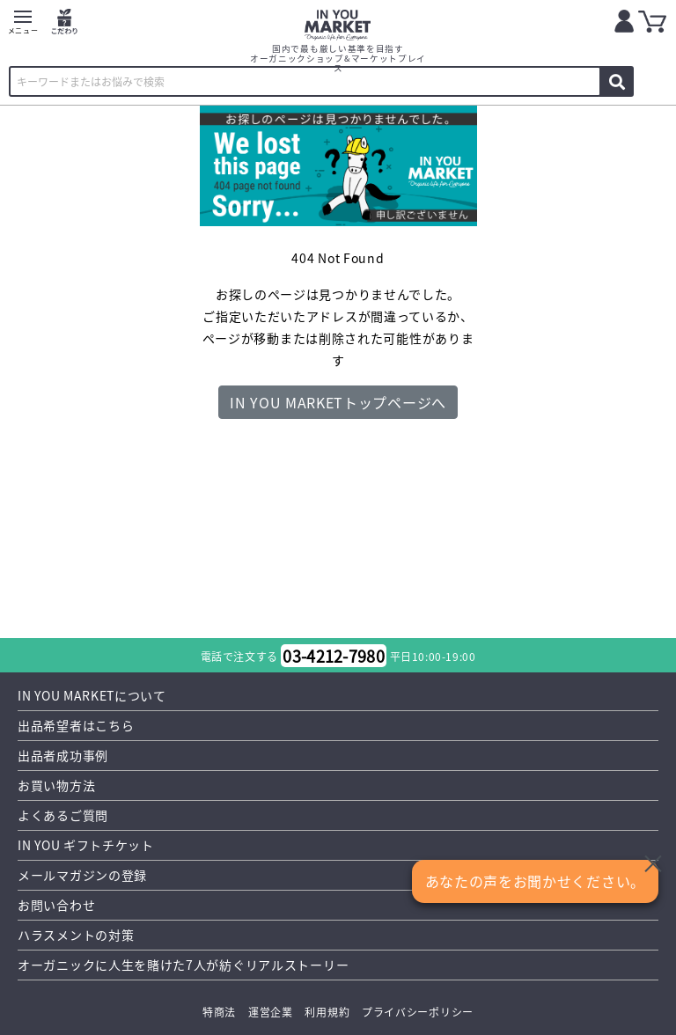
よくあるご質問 (63, 815)
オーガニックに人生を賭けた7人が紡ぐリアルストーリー (183, 964)
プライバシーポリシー (418, 1011)
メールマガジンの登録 (82, 875)
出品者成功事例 (63, 755)
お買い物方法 (56, 785)
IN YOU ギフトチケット (86, 845)
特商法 (219, 1011)
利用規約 (327, 1011)
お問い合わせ (56, 905)
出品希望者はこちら (76, 725)
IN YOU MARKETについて (92, 695)
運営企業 (270, 1011)
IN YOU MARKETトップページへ (338, 402)
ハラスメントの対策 (76, 934)
